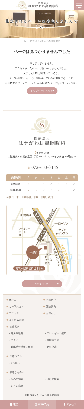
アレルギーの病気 (56, 333)
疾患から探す (17, 372)
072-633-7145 (42, 168)
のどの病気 (17, 385)
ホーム (13, 299)
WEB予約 (42, 404)
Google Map (41, 284)
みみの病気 (17, 379)
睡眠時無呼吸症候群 (22, 346)
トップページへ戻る (42, 91)
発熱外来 (52, 346)
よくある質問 (16, 319)
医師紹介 (51, 299)
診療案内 (15, 326)
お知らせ (51, 313)
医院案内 (51, 306)
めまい (14, 340)
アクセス (70, 404)
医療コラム (16, 356)
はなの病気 (53, 379)
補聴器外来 (53, 340)
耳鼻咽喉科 (17, 333)
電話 (14, 404)
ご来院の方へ (16, 306)
